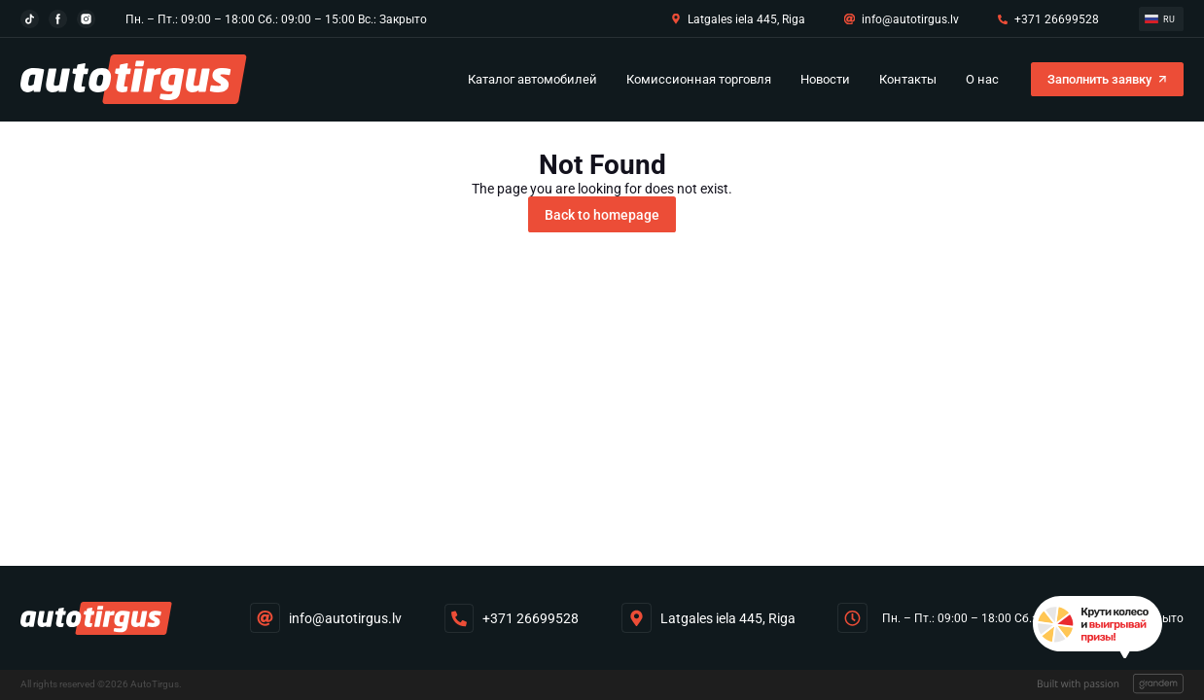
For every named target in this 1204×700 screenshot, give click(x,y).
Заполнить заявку (1099, 79)
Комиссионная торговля (698, 79)
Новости (825, 79)
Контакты (908, 79)
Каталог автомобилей (532, 79)
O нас (982, 79)
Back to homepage (602, 215)
